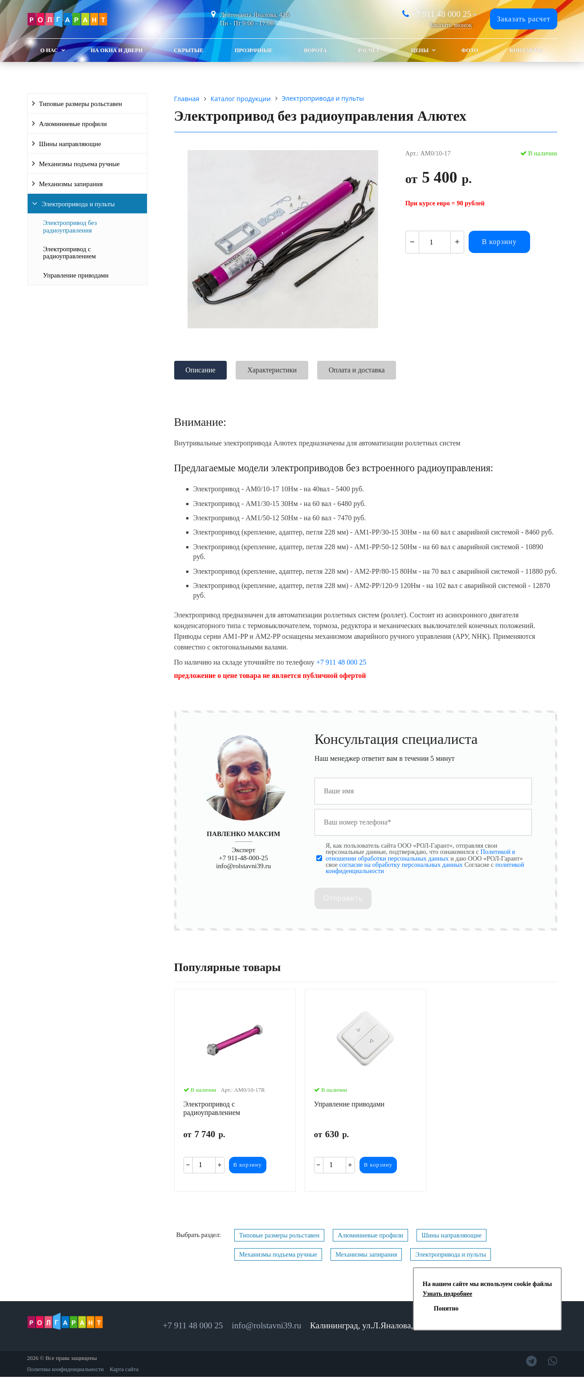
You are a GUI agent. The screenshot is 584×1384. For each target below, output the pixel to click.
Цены (420, 50)
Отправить (343, 898)
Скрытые (188, 50)
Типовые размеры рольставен (81, 103)
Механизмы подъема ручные (79, 163)
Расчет (369, 50)
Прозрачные (254, 50)
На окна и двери (117, 50)
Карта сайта (124, 1369)
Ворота (315, 50)
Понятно (446, 1308)
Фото (469, 50)
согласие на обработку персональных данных (400, 864)
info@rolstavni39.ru (243, 866)
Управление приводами (76, 275)
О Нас (49, 50)
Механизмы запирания (71, 184)
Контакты (526, 50)
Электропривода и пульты (78, 204)
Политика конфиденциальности (65, 1369)
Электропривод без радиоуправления (70, 226)
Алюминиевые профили (73, 123)
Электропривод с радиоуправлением (69, 252)
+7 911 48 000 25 (441, 14)
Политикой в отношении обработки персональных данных (420, 854)
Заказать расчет (523, 19)
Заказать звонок (450, 25)
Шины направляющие (70, 143)
